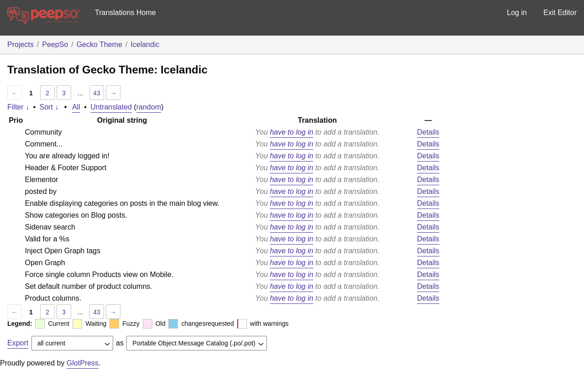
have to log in (291, 132)
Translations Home (125, 12)
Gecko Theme (99, 44)
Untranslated (111, 107)
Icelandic (144, 44)
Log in (517, 12)
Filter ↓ (18, 107)
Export (17, 343)
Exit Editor (560, 12)
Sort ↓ (49, 107)
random (148, 107)
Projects (20, 44)
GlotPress (83, 363)
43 (96, 93)
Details (428, 132)
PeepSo (55, 44)
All (76, 107)
